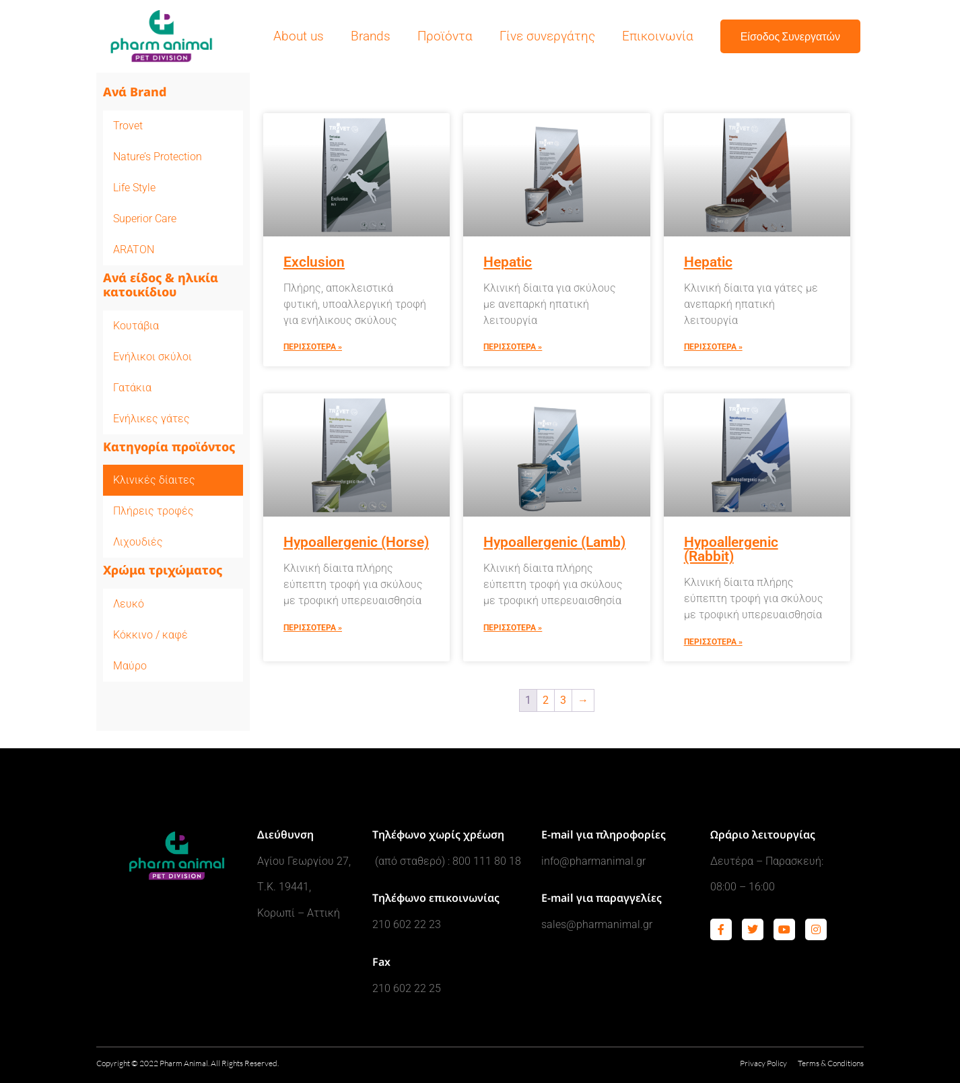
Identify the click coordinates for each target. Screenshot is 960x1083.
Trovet (128, 125)
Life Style (134, 187)
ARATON (133, 249)
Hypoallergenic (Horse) (356, 542)
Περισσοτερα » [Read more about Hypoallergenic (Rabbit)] (713, 642)
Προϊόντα (445, 36)
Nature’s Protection (157, 156)
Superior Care (144, 218)
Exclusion (314, 262)
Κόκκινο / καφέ (150, 634)
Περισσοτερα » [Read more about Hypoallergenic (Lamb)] (512, 627)
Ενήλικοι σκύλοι (152, 356)
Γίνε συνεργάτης (547, 36)
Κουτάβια (136, 325)
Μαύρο (130, 665)
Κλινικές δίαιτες (154, 479)
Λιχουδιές (138, 541)
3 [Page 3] (563, 700)
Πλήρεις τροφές (153, 510)
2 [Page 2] (546, 700)
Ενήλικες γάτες (151, 418)
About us (298, 36)
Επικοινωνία (657, 36)
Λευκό (128, 603)
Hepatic (507, 262)
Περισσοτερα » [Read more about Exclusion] (312, 347)
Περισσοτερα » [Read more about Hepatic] (512, 347)
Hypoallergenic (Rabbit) (731, 549)
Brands (370, 36)
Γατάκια (132, 387)
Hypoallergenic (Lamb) (554, 542)
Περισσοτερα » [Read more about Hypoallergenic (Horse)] (312, 627)
